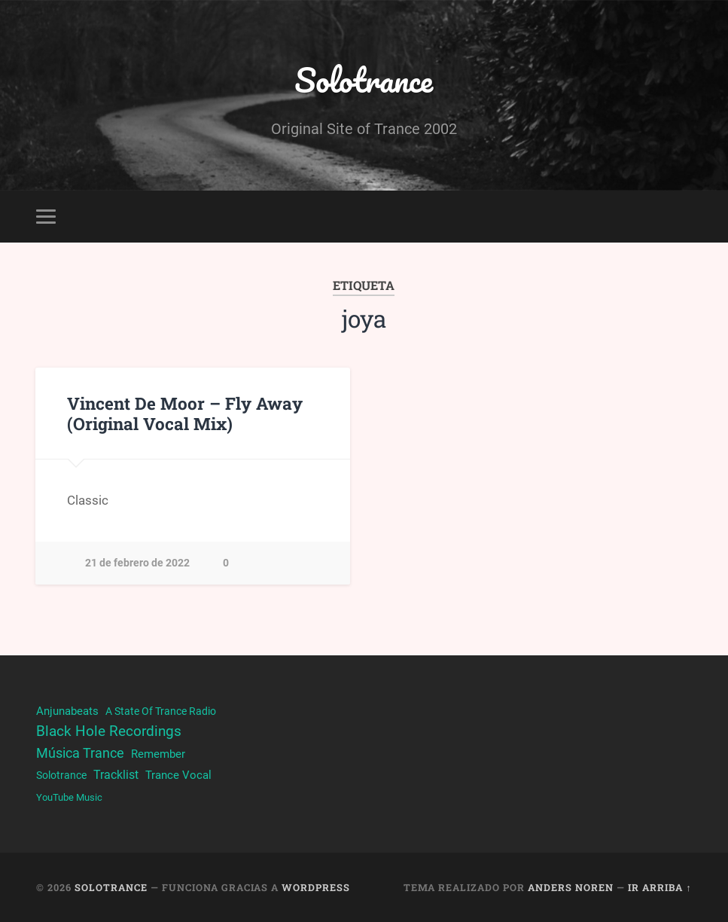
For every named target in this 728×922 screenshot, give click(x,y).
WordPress (316, 887)
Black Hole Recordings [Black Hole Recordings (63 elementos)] (108, 731)
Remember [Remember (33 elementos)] (158, 754)
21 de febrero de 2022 (137, 563)
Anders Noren (571, 887)
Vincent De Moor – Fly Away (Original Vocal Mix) (185, 413)
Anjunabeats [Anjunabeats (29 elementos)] (67, 711)
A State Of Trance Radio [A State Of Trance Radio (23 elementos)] (160, 711)
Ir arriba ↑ (659, 887)
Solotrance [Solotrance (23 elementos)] (61, 775)
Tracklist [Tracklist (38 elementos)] (116, 775)
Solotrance (363, 79)
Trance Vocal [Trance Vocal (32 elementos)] (178, 775)
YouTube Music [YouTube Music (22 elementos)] (69, 797)
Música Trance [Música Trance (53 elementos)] (80, 753)
